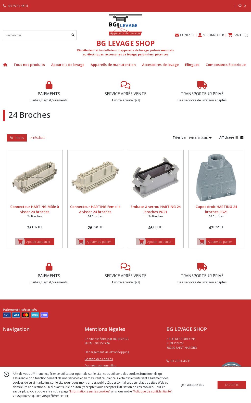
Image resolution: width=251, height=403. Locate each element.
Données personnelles (100, 366)
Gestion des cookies (99, 359)
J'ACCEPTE (232, 385)
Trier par (180, 137)
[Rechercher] (73, 35)
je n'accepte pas (192, 385)
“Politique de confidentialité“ (152, 391)
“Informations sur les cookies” (89, 391)
